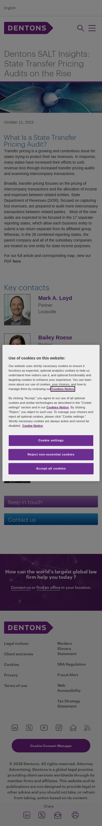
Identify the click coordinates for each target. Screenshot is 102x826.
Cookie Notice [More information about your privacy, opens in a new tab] (32, 425)
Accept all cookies (51, 468)
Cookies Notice (63, 389)
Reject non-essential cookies (50, 454)
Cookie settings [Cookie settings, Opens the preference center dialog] (51, 440)
